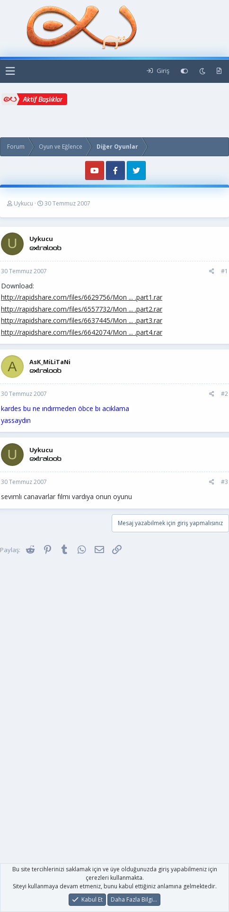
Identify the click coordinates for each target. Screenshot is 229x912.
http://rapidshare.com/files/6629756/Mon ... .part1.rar (81, 297)
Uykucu (23, 203)
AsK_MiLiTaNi (49, 362)
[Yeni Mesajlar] (219, 71)
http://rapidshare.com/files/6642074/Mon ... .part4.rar (81, 332)
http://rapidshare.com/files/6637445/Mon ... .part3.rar (81, 320)
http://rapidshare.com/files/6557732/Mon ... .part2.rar (81, 308)
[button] (10, 71)
